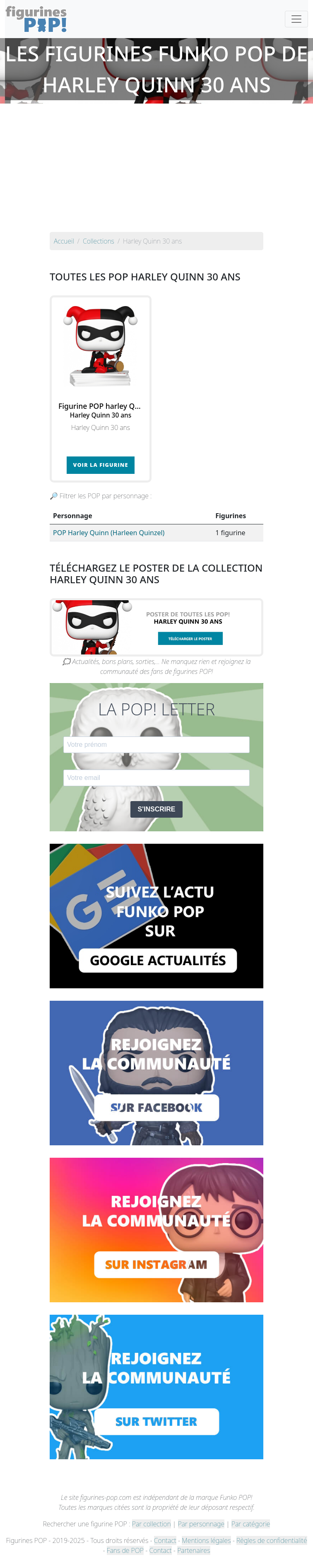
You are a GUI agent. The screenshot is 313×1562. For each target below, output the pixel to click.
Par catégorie (250, 1523)
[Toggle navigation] (296, 19)
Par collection (151, 1523)
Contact (165, 1540)
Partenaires (193, 1550)
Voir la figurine (100, 464)
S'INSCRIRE (157, 809)
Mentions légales (206, 1540)
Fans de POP (125, 1550)
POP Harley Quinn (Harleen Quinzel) (108, 532)
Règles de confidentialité (271, 1540)
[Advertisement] (156, 170)
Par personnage (201, 1523)
